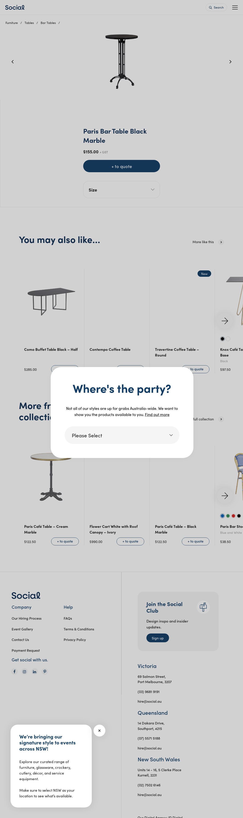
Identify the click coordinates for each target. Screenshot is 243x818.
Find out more (157, 414)
